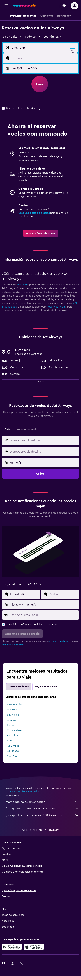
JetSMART (13, 709)
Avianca (11, 720)
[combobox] (12, 36)
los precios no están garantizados (22, 791)
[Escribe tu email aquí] (43, 615)
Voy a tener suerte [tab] (46, 686)
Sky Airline (13, 715)
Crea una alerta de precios (34, 213)
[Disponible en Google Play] (12, 947)
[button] (6, 6)
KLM (9, 740)
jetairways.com (57, 307)
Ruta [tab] (7, 429)
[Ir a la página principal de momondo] (24, 5)
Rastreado (23, 284)
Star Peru (12, 756)
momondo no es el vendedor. (42, 802)
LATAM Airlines (15, 704)
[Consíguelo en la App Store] (34, 947)
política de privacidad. (13, 645)
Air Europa (13, 746)
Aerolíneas (38, 830)
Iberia (10, 725)
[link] (40, 233)
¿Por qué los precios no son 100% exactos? (42, 815)
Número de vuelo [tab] (26, 429)
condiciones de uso (59, 641)
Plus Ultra (12, 735)
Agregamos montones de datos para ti (42, 808)
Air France (13, 751)
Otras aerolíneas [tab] (19, 686)
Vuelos (25, 830)
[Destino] (44, 58)
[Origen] (44, 47)
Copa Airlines (14, 730)
